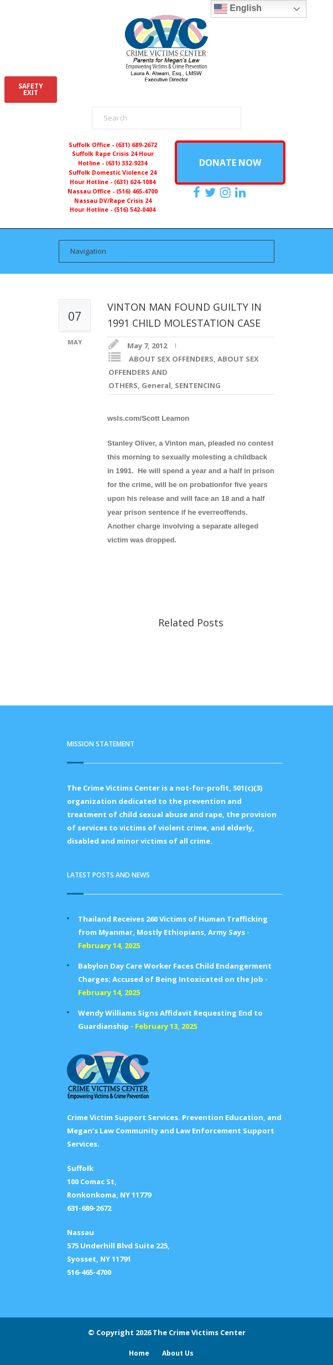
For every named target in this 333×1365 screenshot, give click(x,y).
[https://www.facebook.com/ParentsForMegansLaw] (198, 192)
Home (139, 1353)
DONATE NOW (230, 162)
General (156, 385)
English (238, 8)
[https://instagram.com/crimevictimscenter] (226, 192)
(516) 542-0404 (134, 209)
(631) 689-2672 (136, 145)
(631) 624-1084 (134, 182)
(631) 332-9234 (126, 163)
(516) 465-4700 (137, 191)
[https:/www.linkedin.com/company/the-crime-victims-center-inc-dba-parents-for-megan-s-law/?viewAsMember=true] (241, 192)
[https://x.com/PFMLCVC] (211, 192)
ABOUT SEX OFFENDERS (171, 359)
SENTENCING (198, 385)
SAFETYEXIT (30, 89)
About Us (178, 1353)
